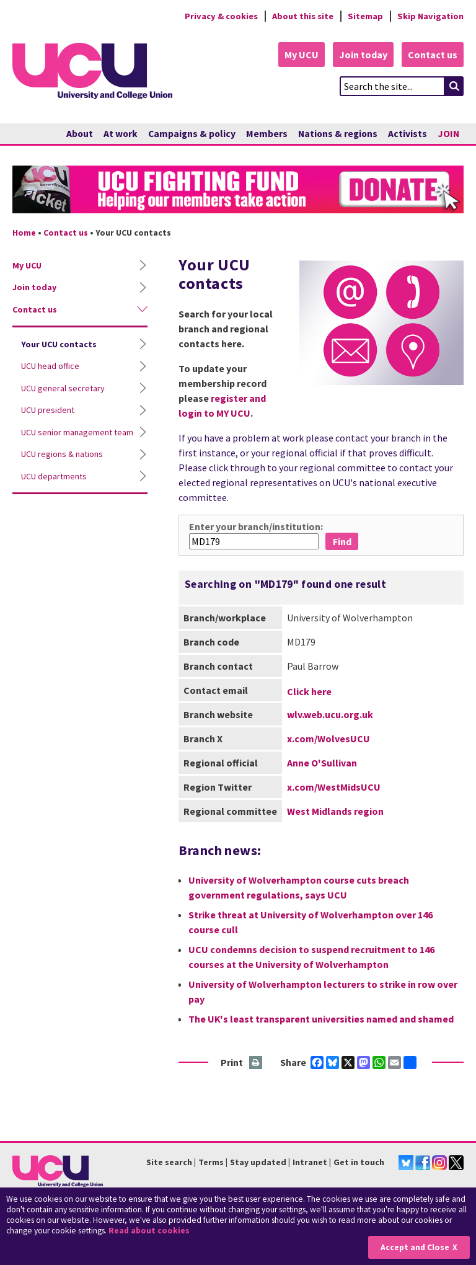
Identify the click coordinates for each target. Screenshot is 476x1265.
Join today (363, 54)
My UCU (301, 54)
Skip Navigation (430, 16)
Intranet (310, 1162)
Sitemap (365, 16)
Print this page (256, 1063)
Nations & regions (337, 134)
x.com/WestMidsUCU (334, 787)
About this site (302, 16)
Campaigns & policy (192, 134)
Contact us (432, 54)
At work (121, 134)
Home (24, 232)
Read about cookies (149, 1230)
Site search (169, 1162)
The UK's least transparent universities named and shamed (321, 1019)
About (79, 134)
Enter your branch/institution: (256, 526)
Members (267, 134)
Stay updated (258, 1162)
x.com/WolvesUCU (328, 738)
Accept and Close (415, 1247)
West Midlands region (335, 811)
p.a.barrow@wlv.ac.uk (316, 690)
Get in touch (358, 1162)
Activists (407, 134)
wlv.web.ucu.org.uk (330, 714)
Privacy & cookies (221, 16)
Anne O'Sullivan (322, 763)
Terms (211, 1162)
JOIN (448, 134)
